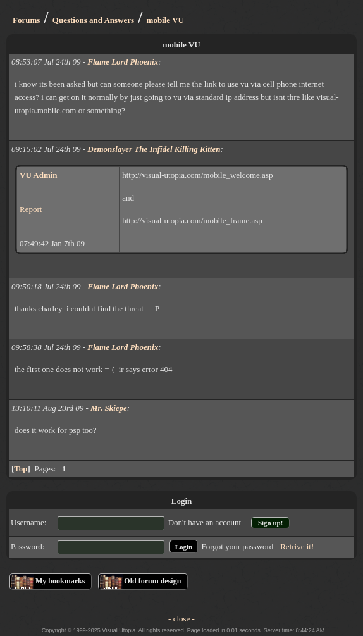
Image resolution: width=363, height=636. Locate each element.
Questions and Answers (93, 20)
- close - (181, 618)
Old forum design (152, 581)
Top (20, 468)
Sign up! (270, 523)
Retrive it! (297, 546)
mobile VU (165, 20)
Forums (26, 20)
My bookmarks (60, 581)
